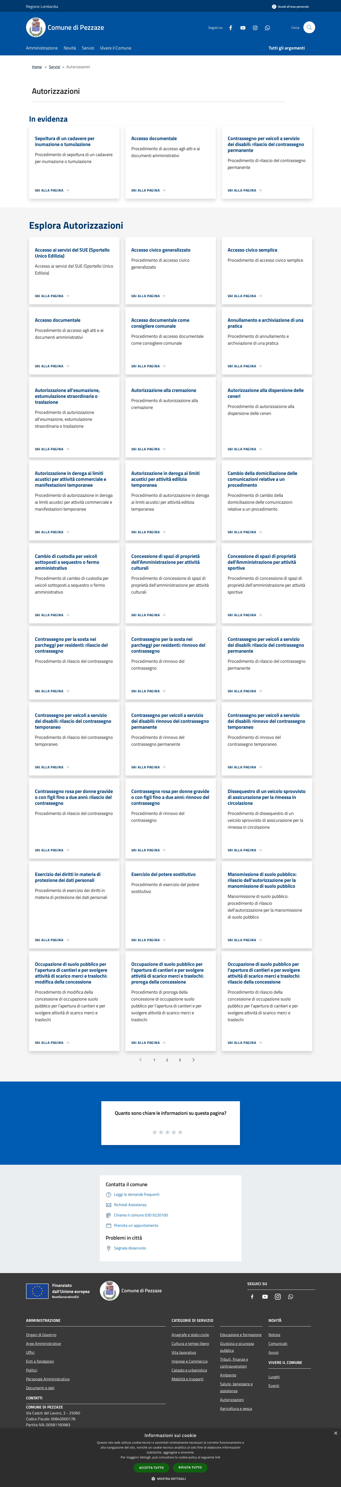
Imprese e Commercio (190, 1361)
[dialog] (170, 1457)
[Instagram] (253, 27)
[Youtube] (241, 27)
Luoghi (274, 1377)
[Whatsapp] (265, 27)
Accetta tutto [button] (151, 1468)
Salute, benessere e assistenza (236, 1387)
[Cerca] (309, 27)
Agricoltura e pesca (236, 1408)
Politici (31, 1370)
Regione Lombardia (42, 6)
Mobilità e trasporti (188, 1379)
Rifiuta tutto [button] (190, 1467)
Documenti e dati (40, 1388)
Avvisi (273, 1352)
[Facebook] (229, 27)
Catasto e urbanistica (189, 1370)
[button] (170, 1478)
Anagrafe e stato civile (190, 1335)
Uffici (30, 1352)
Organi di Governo (41, 1335)
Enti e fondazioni (40, 1361)
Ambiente (228, 1375)
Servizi (54, 67)
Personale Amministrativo (48, 1379)
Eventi (273, 1386)
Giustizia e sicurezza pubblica (237, 1347)
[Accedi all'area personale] (290, 6)
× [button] (335, 1433)
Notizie (274, 1335)
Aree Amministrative (43, 1343)
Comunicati (277, 1343)
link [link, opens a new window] (217, 1457)
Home (37, 67)
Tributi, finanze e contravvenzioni (234, 1362)
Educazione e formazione (241, 1335)
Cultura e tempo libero (190, 1343)
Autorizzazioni (232, 1400)
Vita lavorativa (184, 1352)
